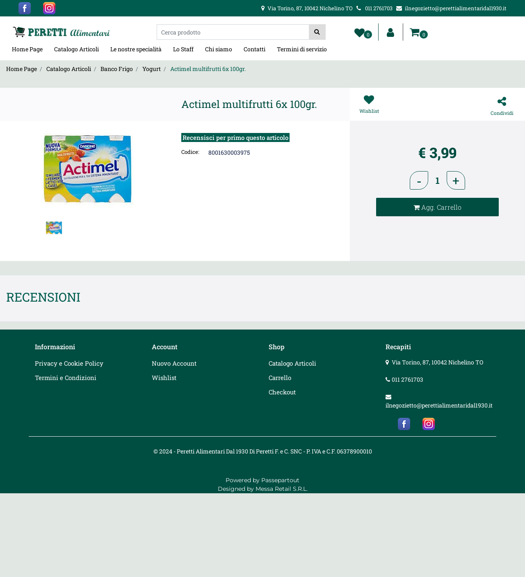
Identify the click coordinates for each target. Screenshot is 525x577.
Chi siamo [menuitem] (218, 49)
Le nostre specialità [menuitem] (136, 49)
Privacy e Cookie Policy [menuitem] (69, 363)
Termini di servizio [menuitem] (302, 49)
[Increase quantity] (456, 180)
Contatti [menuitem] (254, 49)
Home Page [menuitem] (27, 49)
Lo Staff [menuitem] (183, 49)
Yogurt (151, 69)
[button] (317, 32)
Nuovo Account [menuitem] (174, 363)
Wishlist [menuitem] (164, 377)
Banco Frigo (116, 69)
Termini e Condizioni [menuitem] (65, 377)
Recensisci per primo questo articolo (235, 137)
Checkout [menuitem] (282, 392)
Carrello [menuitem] (280, 377)
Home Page (21, 69)
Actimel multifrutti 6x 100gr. (208, 69)
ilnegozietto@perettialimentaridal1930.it (439, 405)
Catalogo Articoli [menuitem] (76, 49)
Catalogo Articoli (68, 69)
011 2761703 (407, 379)
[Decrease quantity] (419, 180)
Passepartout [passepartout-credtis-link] (280, 480)
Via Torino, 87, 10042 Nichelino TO (437, 362)
